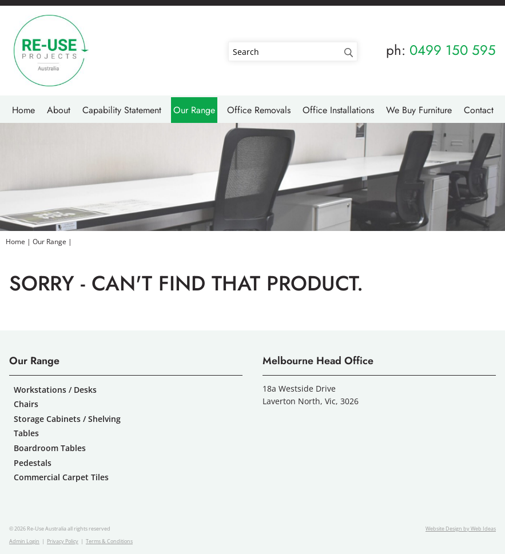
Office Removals (259, 110)
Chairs (26, 403)
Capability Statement (121, 110)
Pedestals (32, 462)
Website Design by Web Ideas (461, 528)
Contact (479, 110)
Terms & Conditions (109, 541)
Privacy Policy (62, 541)
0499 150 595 (452, 50)
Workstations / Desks (55, 389)
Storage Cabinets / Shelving (67, 418)
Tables (26, 433)
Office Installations (338, 110)
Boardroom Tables (50, 448)
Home (23, 110)
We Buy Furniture (419, 110)
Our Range (194, 110)
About (58, 110)
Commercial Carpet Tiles (61, 477)
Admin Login (24, 541)
